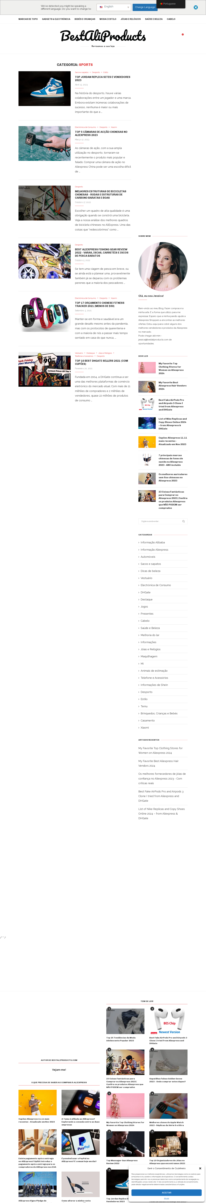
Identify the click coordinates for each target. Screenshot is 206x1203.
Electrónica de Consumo (156, 585)
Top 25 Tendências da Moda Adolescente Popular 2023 (121, 1039)
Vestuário (146, 578)
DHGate (146, 592)
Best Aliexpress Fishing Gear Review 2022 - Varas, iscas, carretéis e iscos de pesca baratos (101, 252)
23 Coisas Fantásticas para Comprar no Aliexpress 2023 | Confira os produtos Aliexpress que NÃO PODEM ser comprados (173, 499)
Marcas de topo (28, 19)
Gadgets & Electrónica (56, 19)
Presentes (147, 613)
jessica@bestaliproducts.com (153, 339)
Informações (148, 642)
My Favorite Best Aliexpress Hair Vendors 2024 (172, 385)
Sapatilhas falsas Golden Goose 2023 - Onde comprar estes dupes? (167, 1080)
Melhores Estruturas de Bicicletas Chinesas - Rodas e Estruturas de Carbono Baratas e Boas (100, 194)
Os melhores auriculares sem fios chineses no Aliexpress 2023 (173, 477)
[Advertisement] (74, 442)
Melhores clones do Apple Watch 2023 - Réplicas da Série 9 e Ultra (166, 1124)
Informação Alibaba (153, 542)
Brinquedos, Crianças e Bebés (159, 713)
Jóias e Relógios (131, 19)
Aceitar (166, 1192)
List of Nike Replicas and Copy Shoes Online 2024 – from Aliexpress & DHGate (173, 423)
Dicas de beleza (150, 570)
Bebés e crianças (85, 19)
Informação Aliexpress (154, 549)
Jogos (144, 606)
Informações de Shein (154, 684)
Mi (142, 663)
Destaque (147, 599)
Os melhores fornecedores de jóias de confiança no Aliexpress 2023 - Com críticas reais (162, 778)
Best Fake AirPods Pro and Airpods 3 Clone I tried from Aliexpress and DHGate (171, 405)
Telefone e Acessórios (154, 677)
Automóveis (148, 556)
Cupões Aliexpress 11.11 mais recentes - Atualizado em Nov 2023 (173, 441)
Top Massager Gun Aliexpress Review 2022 (122, 1162)
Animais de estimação (154, 670)
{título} (166, 1198)
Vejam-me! (59, 1069)
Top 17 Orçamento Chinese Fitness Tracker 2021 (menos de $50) (99, 304)
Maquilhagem (149, 656)
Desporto (146, 692)
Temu (144, 706)
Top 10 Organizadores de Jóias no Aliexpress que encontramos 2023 (167, 1162)
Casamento (148, 720)
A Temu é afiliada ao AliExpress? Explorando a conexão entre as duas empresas (81, 1122)
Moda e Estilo (108, 19)
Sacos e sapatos (151, 563)
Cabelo (171, 19)
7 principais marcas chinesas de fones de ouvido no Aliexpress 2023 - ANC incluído (171, 460)
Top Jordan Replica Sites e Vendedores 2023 (120, 1200)
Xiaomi (145, 727)
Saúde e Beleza (154, 19)
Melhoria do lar (150, 635)
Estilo (144, 699)
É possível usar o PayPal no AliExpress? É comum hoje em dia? (79, 1160)
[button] (200, 1168)
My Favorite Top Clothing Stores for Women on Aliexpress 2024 (171, 368)
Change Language (145, 7)
